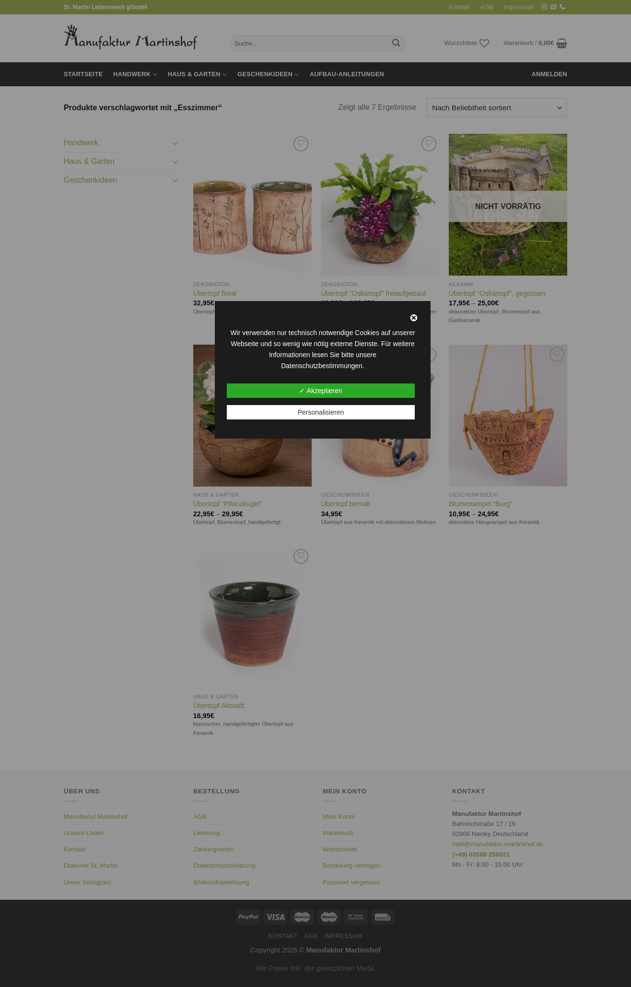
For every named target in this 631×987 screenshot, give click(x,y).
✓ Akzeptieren (320, 391)
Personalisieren (321, 412)
